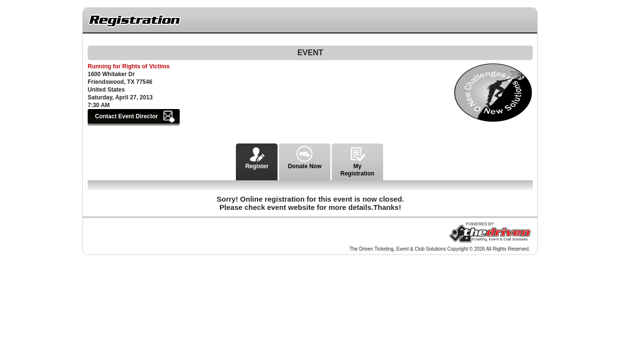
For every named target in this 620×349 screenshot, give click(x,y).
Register (257, 156)
